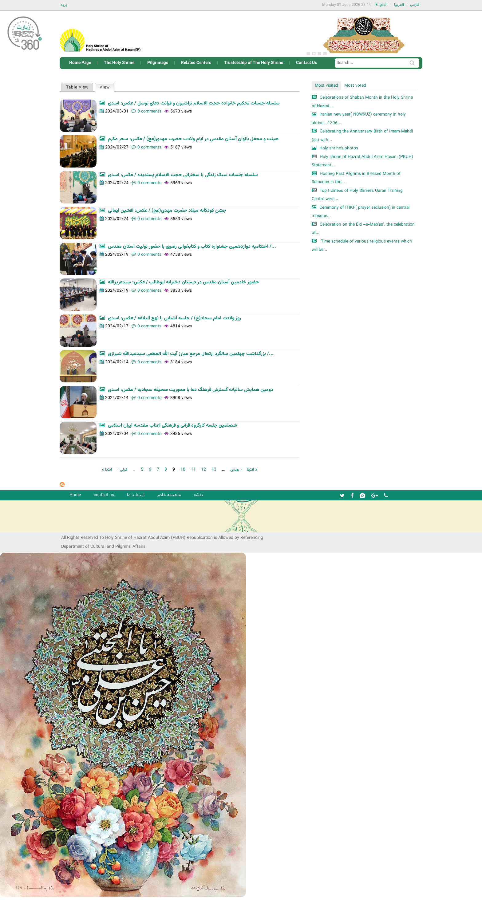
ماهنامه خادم (169, 495)
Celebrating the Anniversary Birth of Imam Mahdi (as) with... (362, 135)
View (107, 87)
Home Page (80, 63)
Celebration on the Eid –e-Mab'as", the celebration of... (363, 228)
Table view (77, 87)
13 (213, 469)
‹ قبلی (122, 469)
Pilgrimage (157, 63)
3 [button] (319, 53)
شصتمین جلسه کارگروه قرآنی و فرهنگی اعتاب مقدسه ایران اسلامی (172, 425)
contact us (104, 495)
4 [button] (325, 53)
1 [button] (308, 53)
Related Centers (196, 63)
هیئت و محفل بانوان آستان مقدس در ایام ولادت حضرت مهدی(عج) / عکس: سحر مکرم (193, 139)
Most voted (355, 85)
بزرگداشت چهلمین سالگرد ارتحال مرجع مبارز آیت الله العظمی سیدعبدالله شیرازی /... (191, 354)
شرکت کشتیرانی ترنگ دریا (21, 527)
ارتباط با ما (135, 495)
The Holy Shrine (119, 63)
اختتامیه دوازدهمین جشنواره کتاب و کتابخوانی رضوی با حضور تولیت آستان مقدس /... (192, 247)
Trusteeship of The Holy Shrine (253, 63)
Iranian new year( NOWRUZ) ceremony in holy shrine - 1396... (359, 118)
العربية (399, 5)
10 (182, 469)
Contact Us (306, 63)
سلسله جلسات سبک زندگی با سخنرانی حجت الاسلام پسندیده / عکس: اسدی (183, 175)
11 (193, 469)
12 (203, 469)
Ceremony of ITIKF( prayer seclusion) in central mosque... (360, 211)
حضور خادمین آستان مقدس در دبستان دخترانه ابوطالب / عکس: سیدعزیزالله (183, 282)
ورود (64, 5)
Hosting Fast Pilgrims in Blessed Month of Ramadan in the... (356, 178)
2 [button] (314, 53)
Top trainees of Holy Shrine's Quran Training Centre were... (357, 195)
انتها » (252, 469)
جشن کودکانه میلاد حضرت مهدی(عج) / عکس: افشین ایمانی (167, 211)
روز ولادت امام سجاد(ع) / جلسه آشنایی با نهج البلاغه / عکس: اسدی (174, 318)
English (381, 5)
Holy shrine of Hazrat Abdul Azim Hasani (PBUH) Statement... (362, 161)
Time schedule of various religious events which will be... (362, 245)
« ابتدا (107, 469)
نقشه (198, 495)
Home (75, 495)
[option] (364, 34)
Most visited (326, 85)
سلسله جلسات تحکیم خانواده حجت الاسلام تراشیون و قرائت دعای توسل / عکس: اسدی (194, 103)
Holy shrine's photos (338, 148)
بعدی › (236, 469)
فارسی (414, 5)
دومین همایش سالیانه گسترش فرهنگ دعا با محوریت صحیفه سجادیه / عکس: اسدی (190, 390)
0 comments (149, 111)
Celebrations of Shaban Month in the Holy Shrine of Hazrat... (362, 101)
